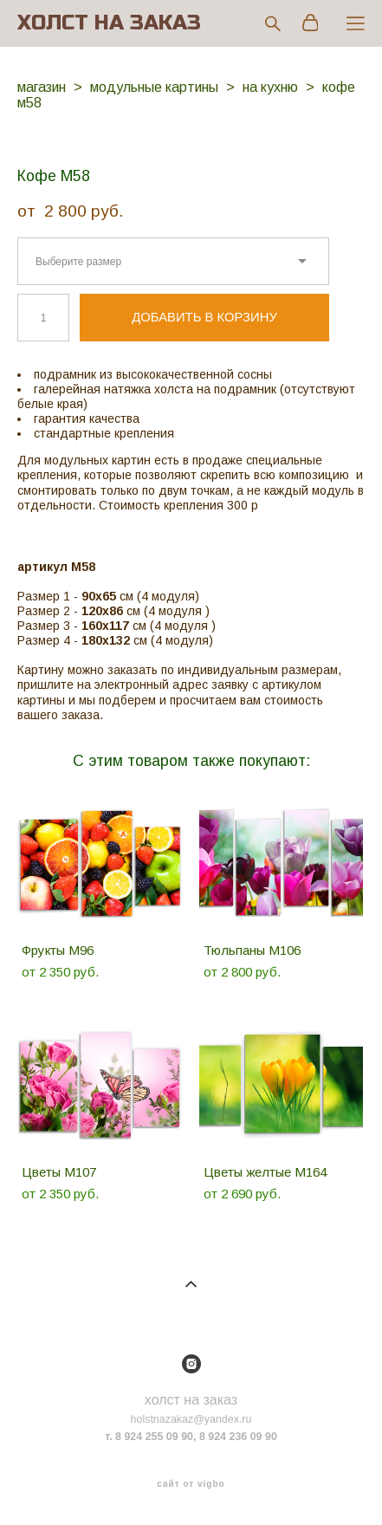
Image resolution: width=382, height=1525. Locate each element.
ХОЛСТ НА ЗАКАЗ (109, 23)
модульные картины (154, 87)
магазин (41, 87)
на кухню (270, 87)
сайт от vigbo (190, 1484)
